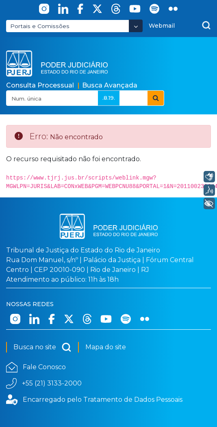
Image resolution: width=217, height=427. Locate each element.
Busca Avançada (109, 85)
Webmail (162, 25)
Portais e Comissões (39, 26)
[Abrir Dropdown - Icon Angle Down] (136, 26)
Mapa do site (105, 347)
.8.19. (108, 97)
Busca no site (42, 347)
